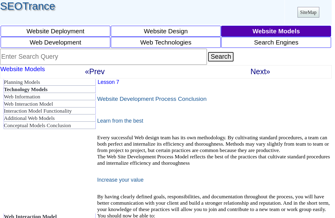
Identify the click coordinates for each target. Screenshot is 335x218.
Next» (260, 71)
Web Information (22, 97)
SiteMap (308, 12)
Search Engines (276, 42)
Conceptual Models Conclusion (37, 125)
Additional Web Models (29, 118)
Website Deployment (56, 31)
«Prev (95, 71)
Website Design (166, 31)
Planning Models (22, 82)
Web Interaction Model (28, 104)
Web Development (55, 42)
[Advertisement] (48, 174)
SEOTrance (27, 6)
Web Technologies (165, 42)
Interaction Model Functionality (38, 111)
